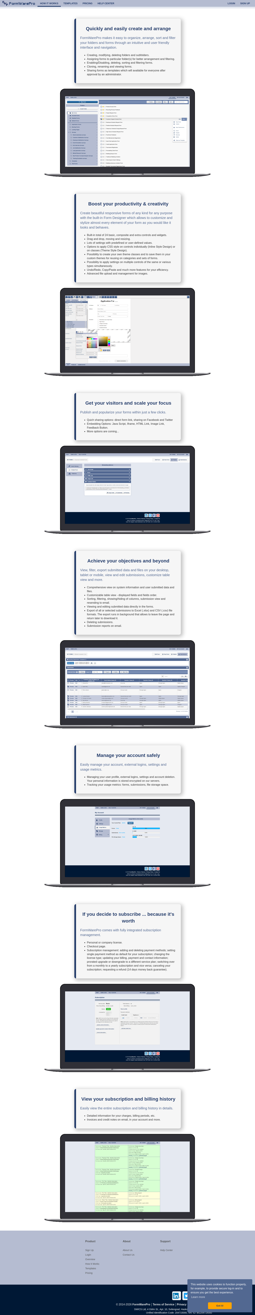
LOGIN (231, 4)
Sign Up (89, 1250)
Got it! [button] (219, 1305)
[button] (101, 1241)
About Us (127, 1250)
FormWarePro (141, 1304)
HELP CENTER (106, 4)
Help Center (166, 1250)
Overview (90, 1259)
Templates (90, 1268)
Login (88, 1254)
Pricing (89, 1273)
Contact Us (128, 1254)
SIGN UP (245, 4)
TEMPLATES (70, 4)
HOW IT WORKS (49, 4)
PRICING (87, 4)
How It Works (92, 1264)
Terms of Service (163, 1304)
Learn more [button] (198, 1297)
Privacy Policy (186, 1304)
